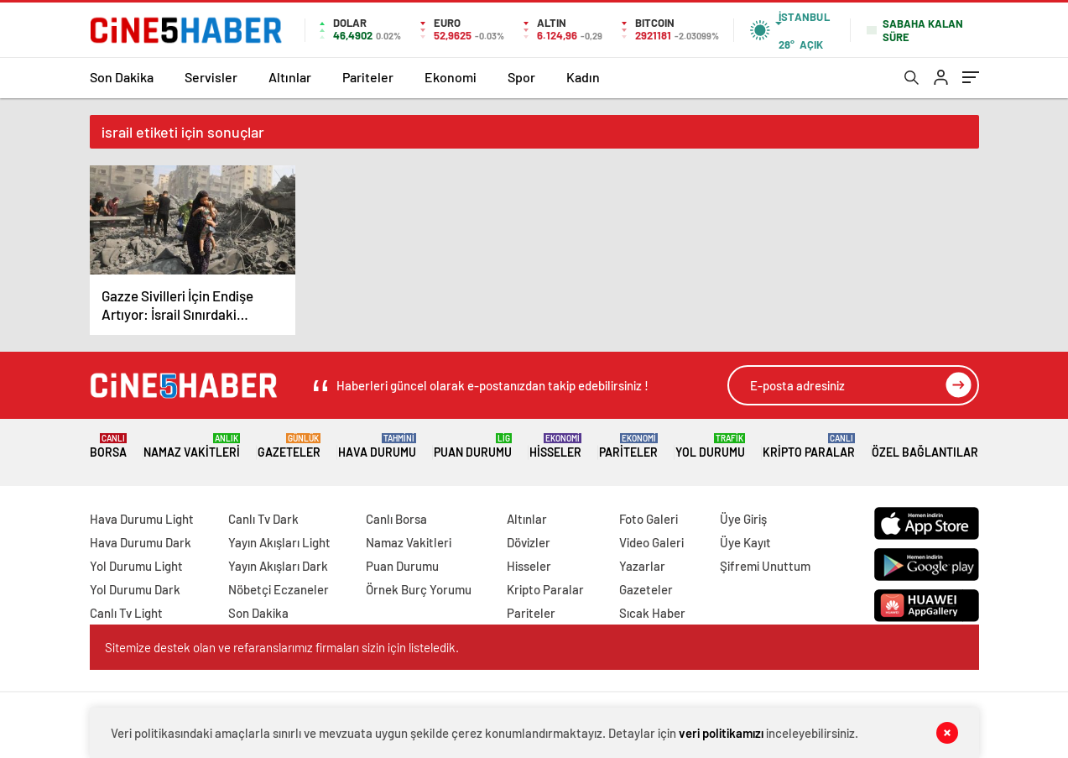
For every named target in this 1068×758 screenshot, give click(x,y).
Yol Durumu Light (136, 565)
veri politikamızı (721, 732)
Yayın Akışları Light (279, 542)
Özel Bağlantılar (925, 446)
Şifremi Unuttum (765, 565)
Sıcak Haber (652, 612)
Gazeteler (289, 446)
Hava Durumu (377, 446)
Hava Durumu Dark (140, 542)
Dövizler (528, 542)
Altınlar (289, 77)
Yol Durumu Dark (135, 589)
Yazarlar (642, 565)
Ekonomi (451, 77)
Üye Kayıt (745, 542)
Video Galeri (651, 542)
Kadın (583, 77)
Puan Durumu (473, 446)
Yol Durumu (710, 446)
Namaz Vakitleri (191, 446)
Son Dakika (122, 77)
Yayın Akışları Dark (278, 565)
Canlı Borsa (396, 518)
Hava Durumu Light (142, 518)
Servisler (211, 77)
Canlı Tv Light (126, 612)
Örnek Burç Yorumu (418, 589)
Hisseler (555, 446)
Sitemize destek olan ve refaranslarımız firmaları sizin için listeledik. (282, 647)
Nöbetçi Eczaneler (278, 589)
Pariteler (367, 77)
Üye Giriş (743, 518)
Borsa (108, 446)
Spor (521, 77)
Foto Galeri (648, 518)
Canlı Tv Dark (263, 518)
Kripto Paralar (809, 446)
